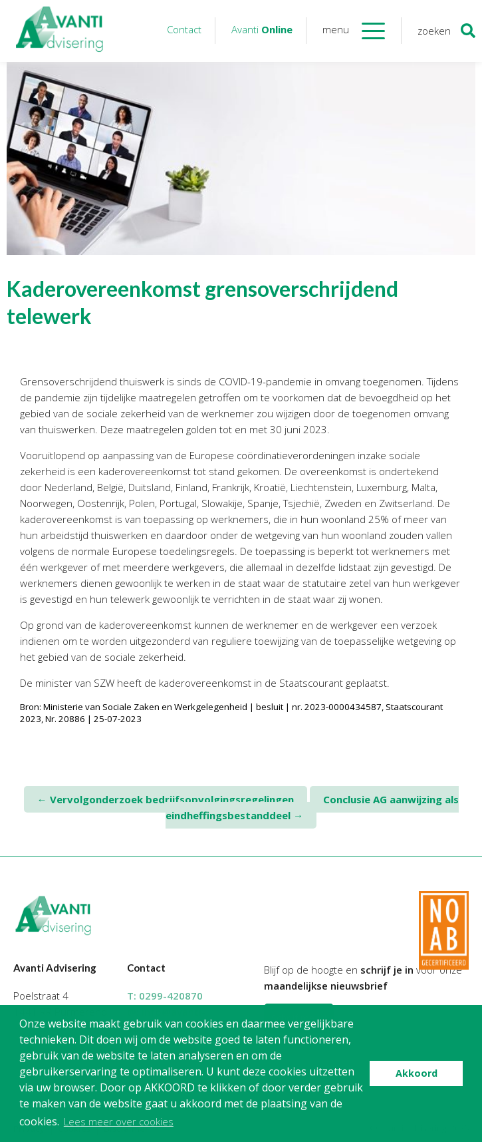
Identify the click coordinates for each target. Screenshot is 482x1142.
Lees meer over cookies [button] (119, 1121)
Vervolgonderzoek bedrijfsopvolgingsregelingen (165, 799)
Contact (184, 29)
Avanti (262, 29)
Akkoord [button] (416, 1073)
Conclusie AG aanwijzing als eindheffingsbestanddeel (312, 807)
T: (165, 995)
